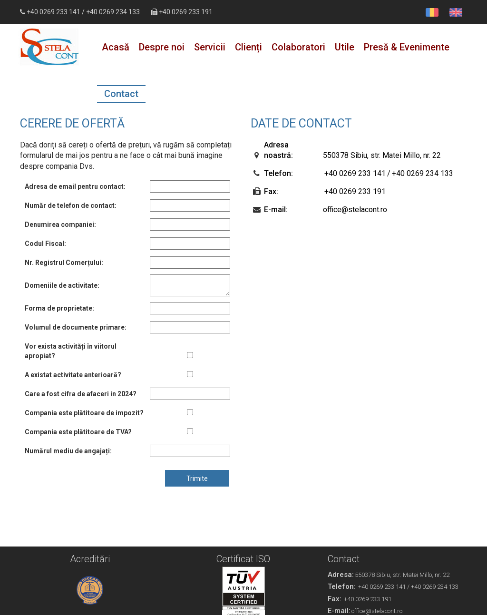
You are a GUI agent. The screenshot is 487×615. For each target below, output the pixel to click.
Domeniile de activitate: (62, 285)
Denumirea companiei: (60, 224)
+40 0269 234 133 (113, 12)
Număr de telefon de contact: (71, 205)
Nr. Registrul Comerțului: (64, 262)
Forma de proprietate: (59, 308)
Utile (344, 47)
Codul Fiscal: (45, 243)
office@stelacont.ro (355, 209)
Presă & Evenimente (406, 47)
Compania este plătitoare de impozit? (84, 413)
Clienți (248, 47)
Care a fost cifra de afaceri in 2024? (80, 394)
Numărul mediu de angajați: (68, 451)
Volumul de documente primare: (76, 327)
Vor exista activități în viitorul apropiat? (71, 351)
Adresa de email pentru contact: (75, 186)
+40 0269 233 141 (53, 12)
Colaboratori (298, 47)
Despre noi (162, 47)
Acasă (115, 47)
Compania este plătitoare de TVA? (78, 432)
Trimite (197, 478)
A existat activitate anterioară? (73, 375)
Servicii (209, 47)
